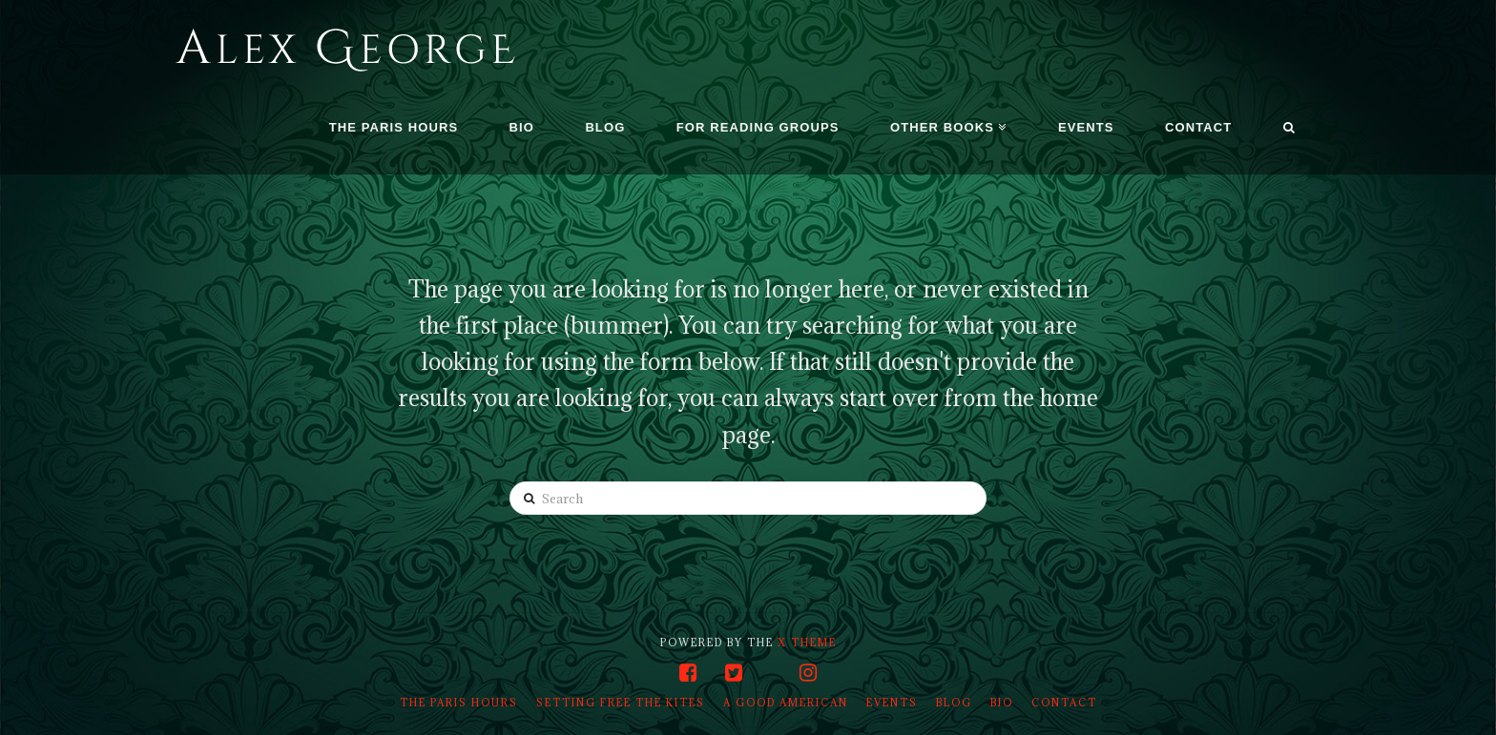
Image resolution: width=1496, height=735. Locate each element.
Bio (1001, 702)
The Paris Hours (459, 702)
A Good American (785, 702)
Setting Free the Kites (620, 702)
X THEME (807, 642)
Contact (1064, 702)
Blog (954, 702)
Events (892, 702)
